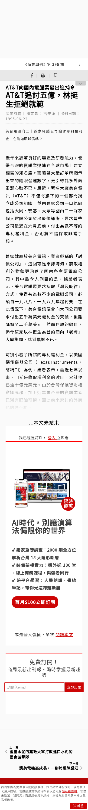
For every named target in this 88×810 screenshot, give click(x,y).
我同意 (78, 806)
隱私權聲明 (69, 791)
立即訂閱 (74, 687)
